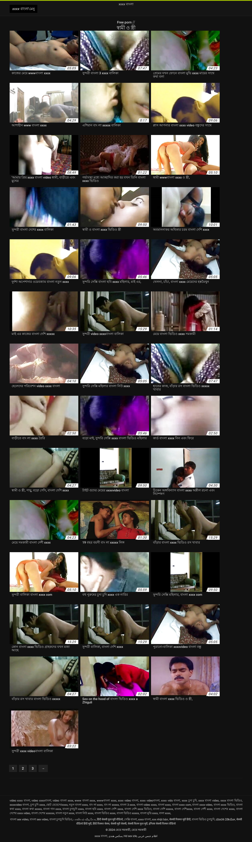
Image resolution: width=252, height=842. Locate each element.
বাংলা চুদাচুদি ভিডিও (60, 820)
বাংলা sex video (19, 820)
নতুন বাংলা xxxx (78, 805)
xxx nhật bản (160, 820)
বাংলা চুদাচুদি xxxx (73, 809)
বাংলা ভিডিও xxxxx (128, 814)
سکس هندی (115, 836)
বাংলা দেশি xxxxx (163, 809)
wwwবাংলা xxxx (106, 801)
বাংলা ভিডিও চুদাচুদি (203, 820)
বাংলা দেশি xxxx (113, 809)
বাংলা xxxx (164, 805)
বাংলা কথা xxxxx (32, 809)
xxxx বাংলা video (208, 801)
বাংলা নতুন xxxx (65, 814)
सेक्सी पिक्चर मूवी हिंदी (180, 820)
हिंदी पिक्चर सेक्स (101, 824)
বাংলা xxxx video (202, 805)
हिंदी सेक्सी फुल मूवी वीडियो (110, 820)
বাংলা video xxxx (147, 805)
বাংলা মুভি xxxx (149, 814)
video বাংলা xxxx (63, 801)
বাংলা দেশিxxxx (183, 809)
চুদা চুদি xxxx (37, 805)
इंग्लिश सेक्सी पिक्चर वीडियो (162, 824)
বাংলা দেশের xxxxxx (42, 814)
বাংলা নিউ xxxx (84, 814)
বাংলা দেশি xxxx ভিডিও (138, 809)
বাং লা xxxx (96, 805)
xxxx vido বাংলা (170, 801)
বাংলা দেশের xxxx (224, 809)
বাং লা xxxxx (111, 805)
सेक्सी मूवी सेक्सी (119, 824)
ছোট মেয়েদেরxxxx (57, 805)
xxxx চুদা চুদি (189, 801)
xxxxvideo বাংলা (19, 805)
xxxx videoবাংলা (150, 801)
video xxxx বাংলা (20, 801)
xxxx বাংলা (144, 820)
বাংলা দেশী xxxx (203, 809)
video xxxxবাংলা (41, 801)
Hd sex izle (130, 836)
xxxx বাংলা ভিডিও (231, 801)
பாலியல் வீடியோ (84, 820)
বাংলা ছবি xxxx (94, 809)
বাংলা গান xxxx (52, 809)
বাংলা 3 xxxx (127, 805)
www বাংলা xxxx (85, 801)
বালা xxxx (164, 814)
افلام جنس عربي (147, 836)
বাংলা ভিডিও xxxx (105, 814)
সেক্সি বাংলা (130, 820)
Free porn (125, 22)
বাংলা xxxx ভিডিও (224, 805)
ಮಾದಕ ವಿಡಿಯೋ (225, 820)
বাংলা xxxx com (181, 805)
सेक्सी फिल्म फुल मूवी (138, 824)
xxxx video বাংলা (128, 801)
